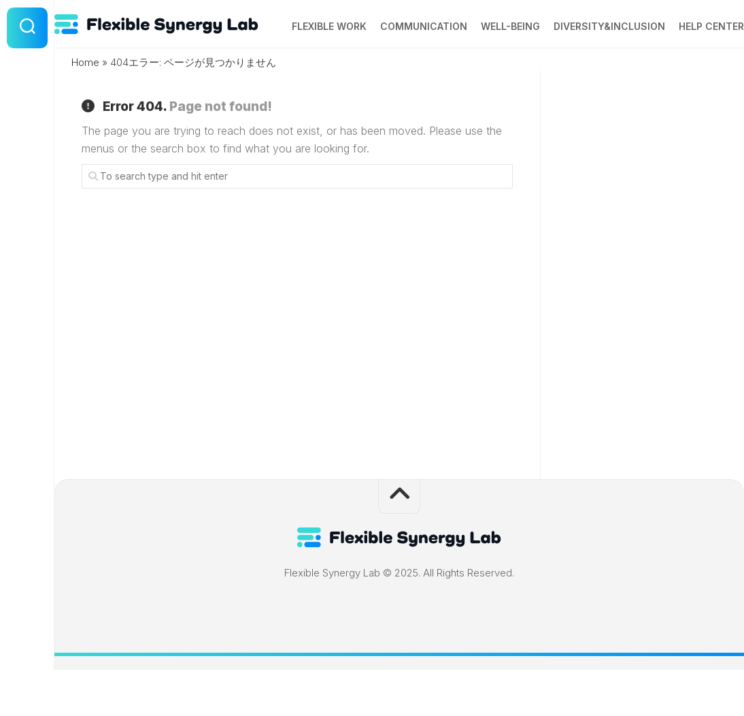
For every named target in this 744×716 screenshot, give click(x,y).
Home (85, 108)
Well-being (483, 73)
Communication (396, 73)
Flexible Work (302, 73)
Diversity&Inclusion (582, 73)
